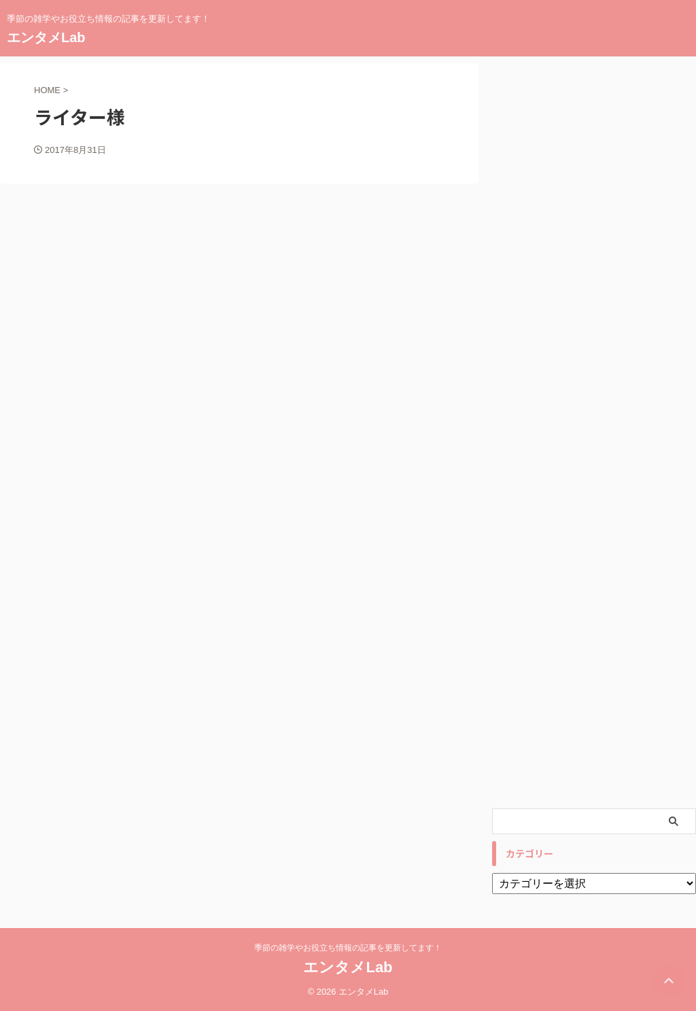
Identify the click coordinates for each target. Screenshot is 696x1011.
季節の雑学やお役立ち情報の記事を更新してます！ (348, 948)
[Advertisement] (594, 432)
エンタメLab (46, 37)
